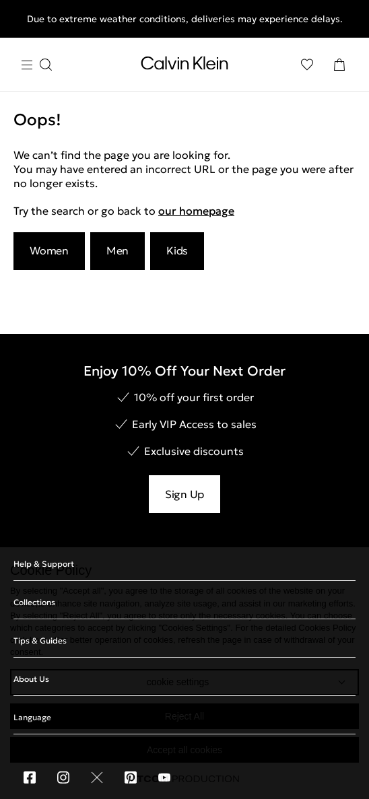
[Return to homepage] (184, 66)
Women (49, 250)
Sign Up (184, 494)
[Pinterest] (130, 777)
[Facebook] (29, 777)
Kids (177, 250)
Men (117, 250)
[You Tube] (164, 777)
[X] (97, 777)
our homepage (196, 210)
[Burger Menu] (36, 65)
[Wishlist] (307, 64)
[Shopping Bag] (339, 64)
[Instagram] (63, 777)
